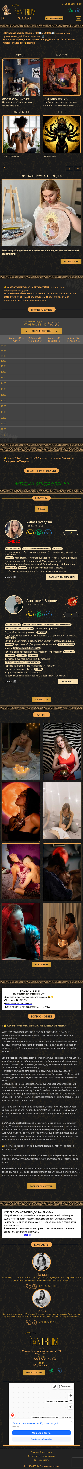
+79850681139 (48, 1286)
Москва (10, 577)
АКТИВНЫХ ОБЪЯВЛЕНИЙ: (41, 484)
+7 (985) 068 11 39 (70, 3)
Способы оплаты (41, 1460)
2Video (14, 541)
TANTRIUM (34, 1466)
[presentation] (69, 168)
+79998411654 (48, 1322)
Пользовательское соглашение (41, 1456)
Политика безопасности (41, 1452)
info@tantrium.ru (41, 1365)
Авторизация (24, 18)
